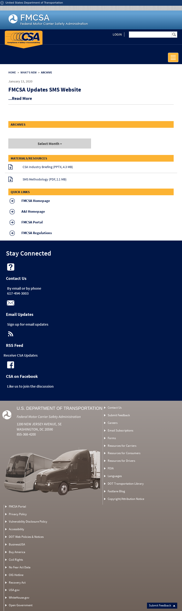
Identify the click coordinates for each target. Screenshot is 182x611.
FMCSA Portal (17, 506)
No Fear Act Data (19, 567)
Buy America (17, 552)
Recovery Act (17, 582)
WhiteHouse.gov (19, 598)
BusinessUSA (17, 544)
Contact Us (114, 408)
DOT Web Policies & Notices (26, 537)
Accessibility (16, 529)
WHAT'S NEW (28, 72)
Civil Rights (16, 560)
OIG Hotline (16, 575)
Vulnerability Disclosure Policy (28, 521)
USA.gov (14, 590)
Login (117, 34)
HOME (12, 72)
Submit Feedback (162, 605)
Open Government (20, 605)
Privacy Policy (18, 514)
